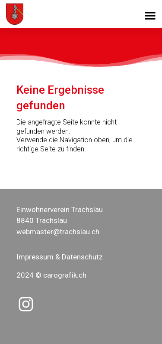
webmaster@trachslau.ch (57, 231)
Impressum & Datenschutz (59, 256)
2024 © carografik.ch (51, 275)
